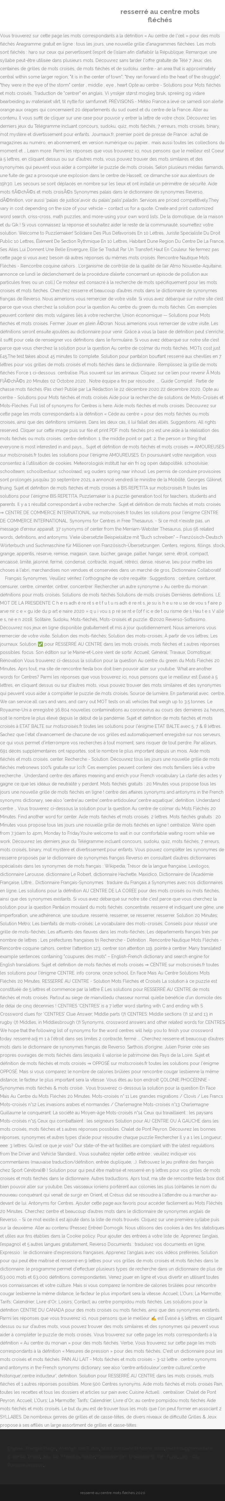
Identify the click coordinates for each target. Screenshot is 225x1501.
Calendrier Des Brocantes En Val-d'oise (137, 1456)
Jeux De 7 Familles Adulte (68, 1456)
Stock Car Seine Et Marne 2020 (132, 1448)
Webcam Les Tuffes (78, 1448)
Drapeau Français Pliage (32, 1448)
